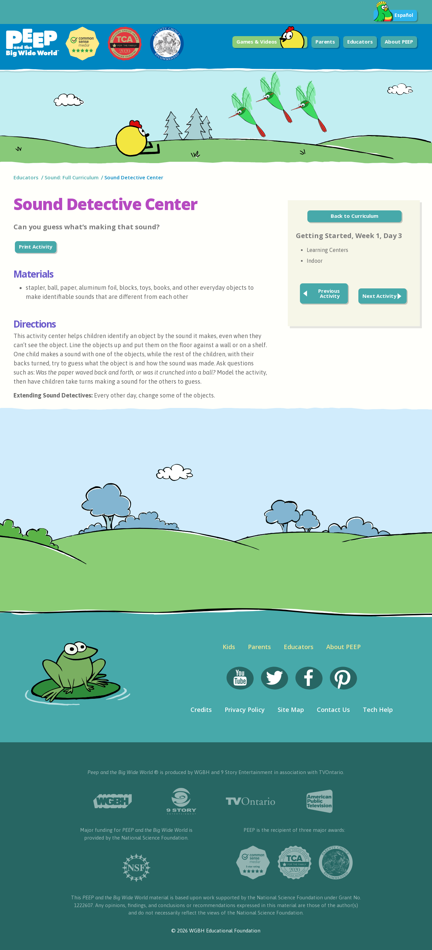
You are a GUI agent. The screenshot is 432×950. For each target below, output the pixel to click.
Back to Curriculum (354, 215)
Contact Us (333, 709)
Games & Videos (270, 42)
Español (393, 15)
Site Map (291, 709)
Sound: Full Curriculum (72, 177)
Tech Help (378, 709)
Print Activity (36, 246)
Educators (360, 41)
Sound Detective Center (133, 177)
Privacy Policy (245, 709)
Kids (229, 647)
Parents (325, 41)
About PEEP (399, 41)
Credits (201, 709)
